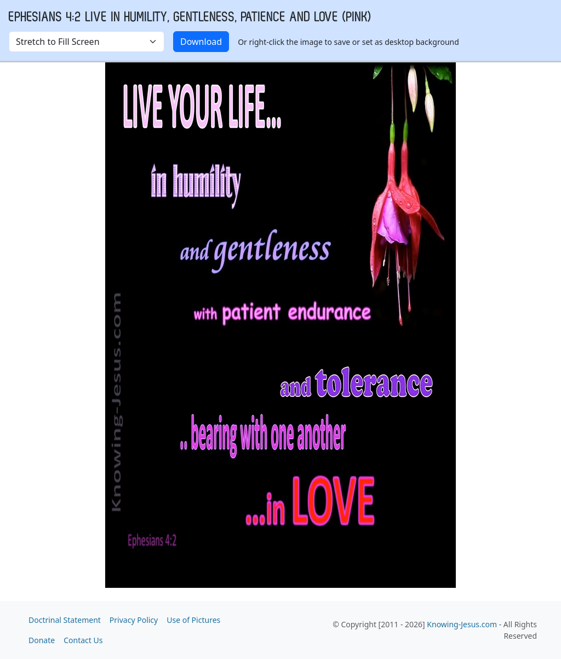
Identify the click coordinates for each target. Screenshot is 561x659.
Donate (41, 640)
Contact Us (83, 640)
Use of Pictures (193, 620)
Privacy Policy (134, 620)
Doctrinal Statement (64, 620)
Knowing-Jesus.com (462, 624)
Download (201, 42)
